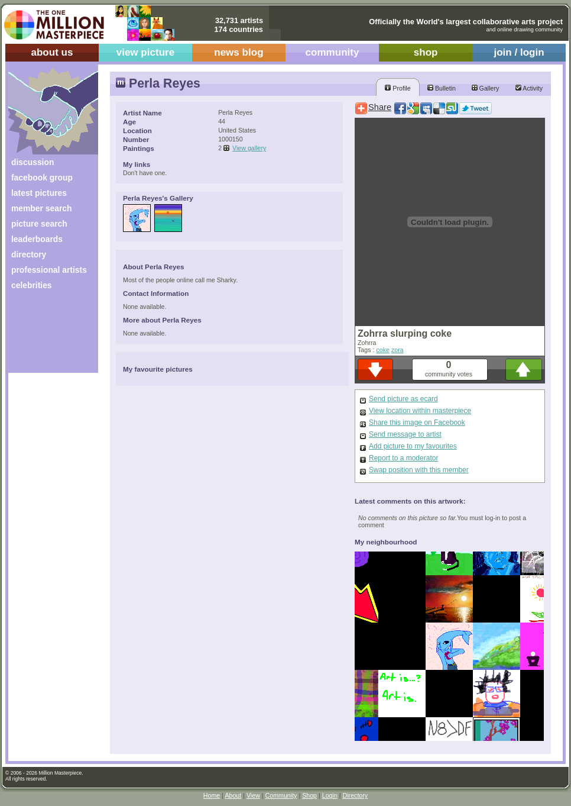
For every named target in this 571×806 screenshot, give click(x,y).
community (332, 52)
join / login (519, 52)
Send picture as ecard (403, 399)
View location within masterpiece (420, 411)
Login (330, 795)
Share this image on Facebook (417, 422)
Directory (355, 795)
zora (397, 349)
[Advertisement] (45, 336)
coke (383, 349)
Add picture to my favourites (413, 446)
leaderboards (37, 239)
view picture (145, 52)
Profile (397, 88)
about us (52, 52)
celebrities (31, 285)
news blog (238, 52)
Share (379, 107)
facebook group (42, 177)
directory (28, 254)
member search (41, 208)
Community (281, 795)
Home (211, 795)
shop (426, 52)
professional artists (49, 270)
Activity (529, 88)
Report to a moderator (403, 458)
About (233, 795)
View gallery (249, 147)
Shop (309, 795)
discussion (32, 162)
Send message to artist (405, 434)
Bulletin (441, 88)
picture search (39, 223)
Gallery (485, 88)
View (253, 795)
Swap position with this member (419, 470)
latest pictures (39, 193)
